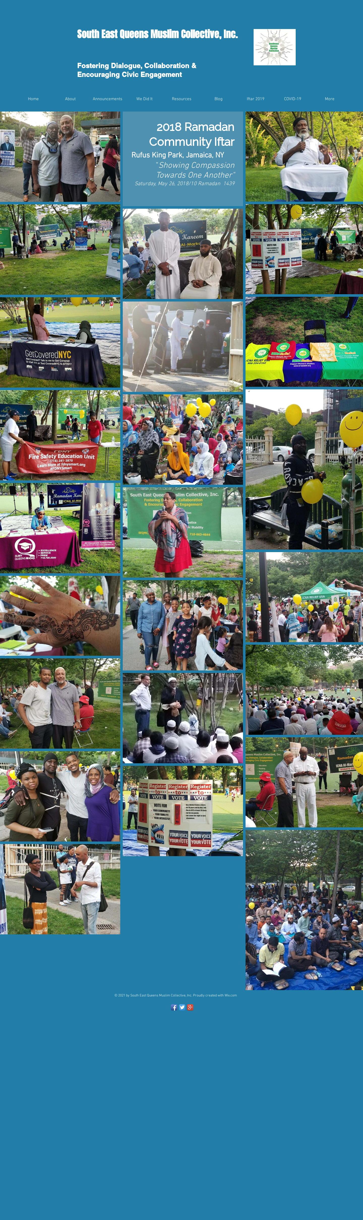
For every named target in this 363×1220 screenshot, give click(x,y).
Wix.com (231, 995)
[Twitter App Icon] (182, 1007)
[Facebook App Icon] (174, 1007)
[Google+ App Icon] (190, 1007)
